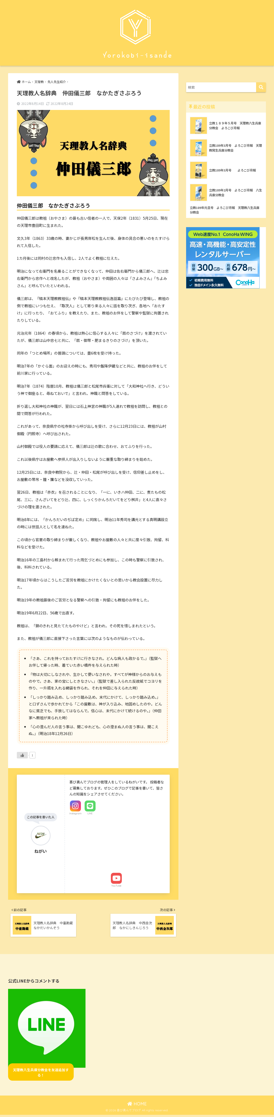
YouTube (116, 885)
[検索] (261, 87)
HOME (137, 1106)
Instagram (75, 813)
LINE (89, 813)
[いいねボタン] (22, 755)
